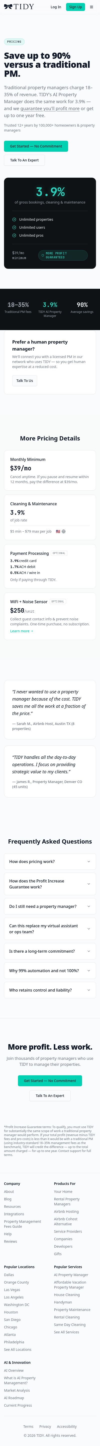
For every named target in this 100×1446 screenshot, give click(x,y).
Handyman (63, 1302)
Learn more (21, 631)
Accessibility (67, 1426)
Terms (28, 1426)
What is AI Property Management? (19, 1380)
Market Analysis (17, 1390)
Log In (56, 6)
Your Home (63, 1191)
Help (8, 1233)
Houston (11, 1312)
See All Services (66, 1332)
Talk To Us (24, 380)
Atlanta (10, 1334)
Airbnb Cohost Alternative (66, 1221)
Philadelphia (14, 1342)
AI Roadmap (14, 1397)
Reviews (10, 1241)
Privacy (45, 1426)
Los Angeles (13, 1297)
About (9, 1191)
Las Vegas (12, 1289)
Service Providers (68, 1231)
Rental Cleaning (67, 1317)
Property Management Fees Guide (22, 1224)
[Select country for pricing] (61, 531)
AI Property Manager (71, 1274)
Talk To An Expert (24, 160)
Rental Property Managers (67, 1201)
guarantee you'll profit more (50, 108)
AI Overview (13, 1370)
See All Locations (17, 1349)
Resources (12, 1206)
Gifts (58, 1253)
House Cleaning (67, 1294)
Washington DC (16, 1304)
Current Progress (18, 1405)
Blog (7, 1199)
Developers (63, 1246)
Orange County (16, 1282)
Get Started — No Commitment (36, 146)
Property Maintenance (72, 1309)
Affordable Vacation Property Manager (70, 1285)
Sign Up (75, 6)
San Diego (12, 1319)
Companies (63, 1238)
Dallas (9, 1274)
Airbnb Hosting (66, 1211)
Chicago (10, 1327)
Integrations (14, 1214)
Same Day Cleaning (70, 1324)
